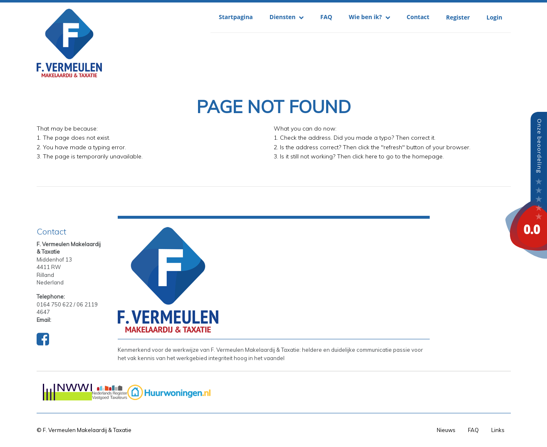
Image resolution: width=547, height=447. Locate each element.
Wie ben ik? (369, 17)
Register (458, 17)
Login (494, 17)
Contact (418, 17)
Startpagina (236, 17)
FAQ (326, 17)
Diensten (287, 17)
